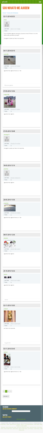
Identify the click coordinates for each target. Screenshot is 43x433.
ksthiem (6, 352)
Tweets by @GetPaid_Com (21, 419)
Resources (3, 427)
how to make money (8, 428)
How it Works (36, 424)
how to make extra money (11, 427)
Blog (41, 424)
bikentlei (6, 238)
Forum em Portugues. (12, 13)
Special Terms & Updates (15, 424)
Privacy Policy (3, 424)
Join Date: (7, 28)
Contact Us (18, 425)
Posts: (6, 31)
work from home (33, 427)
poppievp (6, 203)
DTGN (5, 20)
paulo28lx (6, 54)
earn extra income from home (23, 427)
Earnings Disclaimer (29, 424)
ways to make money (23, 428)
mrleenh (6, 309)
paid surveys (15, 428)
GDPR (8, 424)
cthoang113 (6, 134)
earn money (30, 428)
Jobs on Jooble (24, 425)
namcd (5, 274)
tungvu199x (6, 94)
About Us (22, 424)
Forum (4, 13)
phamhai (6, 169)
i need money (36, 428)
